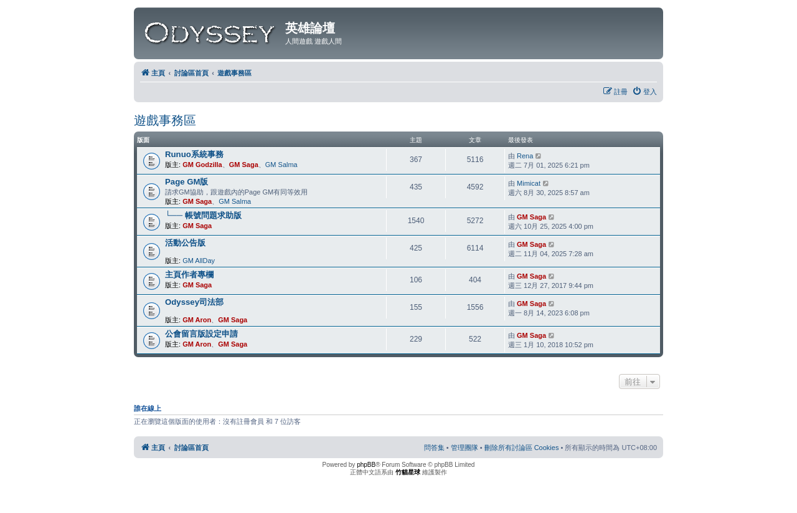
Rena (525, 156)
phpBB (366, 464)
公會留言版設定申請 (201, 333)
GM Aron (196, 320)
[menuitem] (644, 91)
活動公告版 (185, 242)
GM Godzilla (202, 164)
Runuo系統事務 (194, 154)
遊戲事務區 (165, 120)
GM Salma (281, 164)
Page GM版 (186, 181)
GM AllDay (198, 260)
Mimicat (528, 183)
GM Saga (243, 164)
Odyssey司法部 (194, 302)
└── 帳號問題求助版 (203, 215)
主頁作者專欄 (189, 274)
